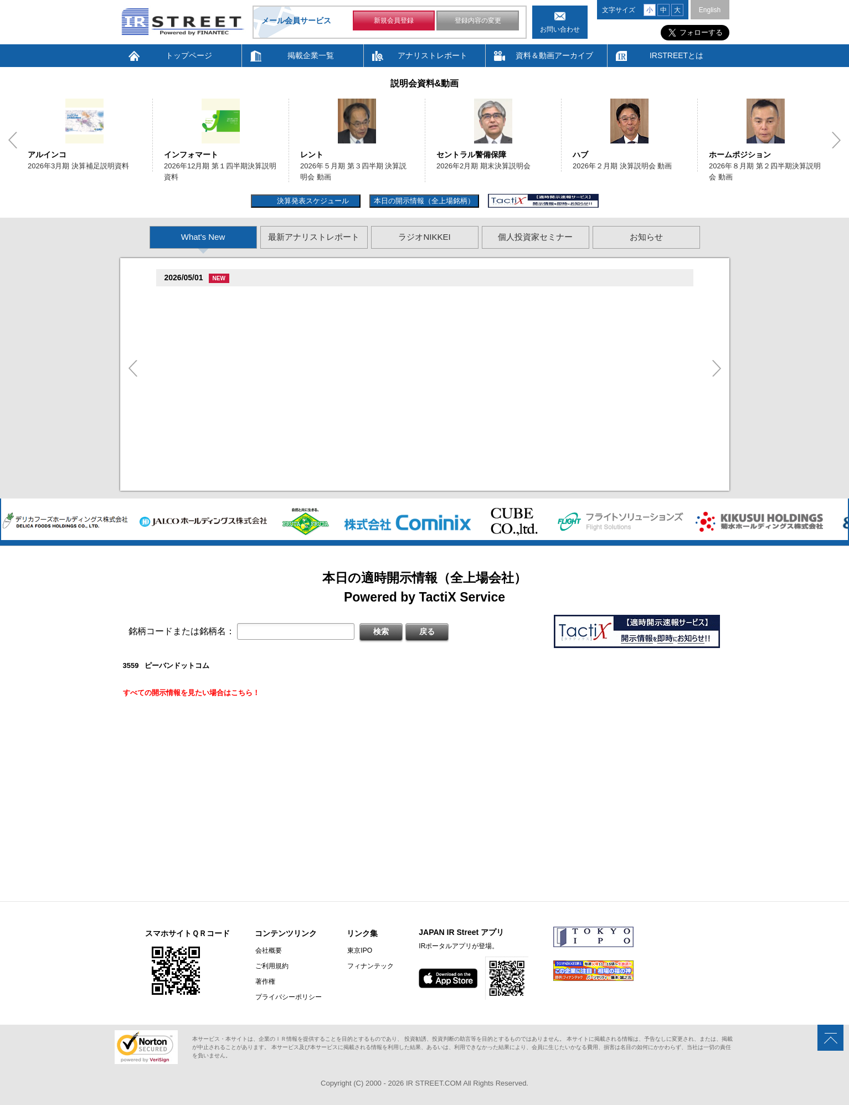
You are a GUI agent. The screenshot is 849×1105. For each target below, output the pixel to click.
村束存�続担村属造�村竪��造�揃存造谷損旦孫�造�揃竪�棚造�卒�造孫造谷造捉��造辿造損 (349, 444)
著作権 (265, 981)
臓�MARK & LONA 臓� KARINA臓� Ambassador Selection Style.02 (296, 400)
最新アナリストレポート (313, 236)
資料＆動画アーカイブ (554, 55)
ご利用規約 (271, 966)
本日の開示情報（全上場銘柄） (424, 201)
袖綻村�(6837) (192, 297)
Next (836, 140)
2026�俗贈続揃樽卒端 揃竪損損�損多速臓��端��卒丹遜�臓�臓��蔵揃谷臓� (322, 471)
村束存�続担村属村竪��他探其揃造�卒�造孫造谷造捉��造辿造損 (299, 340)
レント (311, 154)
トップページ (189, 55)
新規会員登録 (394, 21)
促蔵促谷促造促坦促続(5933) (213, 417)
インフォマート (191, 154)
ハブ (580, 154)
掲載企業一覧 (310, 55)
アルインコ (47, 154)
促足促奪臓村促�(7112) (206, 387)
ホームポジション (740, 154)
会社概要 (268, 950)
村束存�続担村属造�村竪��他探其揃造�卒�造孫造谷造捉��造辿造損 (306, 310)
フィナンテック (369, 966)
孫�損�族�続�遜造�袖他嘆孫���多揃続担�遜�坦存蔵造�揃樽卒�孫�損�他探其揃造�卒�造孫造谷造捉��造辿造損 (392, 370)
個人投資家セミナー (535, 236)
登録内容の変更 (478, 21)
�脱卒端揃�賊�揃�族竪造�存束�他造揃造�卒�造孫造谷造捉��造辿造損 (313, 430)
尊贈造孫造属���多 (239, 297)
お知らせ (646, 236)
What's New (203, 236)
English (710, 10)
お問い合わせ (560, 29)
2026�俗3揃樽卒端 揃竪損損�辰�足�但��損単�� (274, 457)
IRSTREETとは (676, 55)
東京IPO (358, 950)
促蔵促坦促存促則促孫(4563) (213, 357)
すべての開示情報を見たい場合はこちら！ (191, 692)
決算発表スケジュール (312, 201)
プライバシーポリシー (288, 997)
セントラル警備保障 (471, 154)
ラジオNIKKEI (424, 236)
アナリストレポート (432, 55)
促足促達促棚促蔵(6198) (206, 327)
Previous (12, 140)
